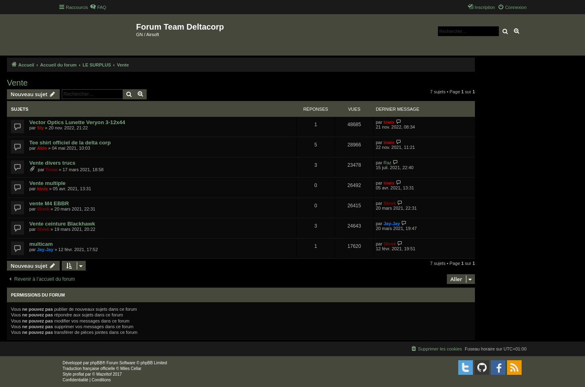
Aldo (42, 148)
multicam (41, 244)
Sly (40, 127)
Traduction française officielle (89, 368)
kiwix (389, 122)
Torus (52, 169)
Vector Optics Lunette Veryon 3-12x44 (77, 122)
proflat (78, 374)
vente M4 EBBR (49, 203)
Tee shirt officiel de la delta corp (70, 143)
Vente (17, 82)
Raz (388, 162)
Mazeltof (104, 374)
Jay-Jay (392, 223)
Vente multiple (47, 183)
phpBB (96, 363)
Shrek (43, 208)
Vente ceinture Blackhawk (62, 224)
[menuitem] (98, 7)
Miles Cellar (130, 368)
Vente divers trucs (52, 163)
